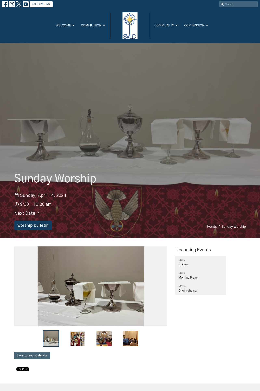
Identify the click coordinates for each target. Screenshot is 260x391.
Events (211, 226)
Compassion (196, 26)
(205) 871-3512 (41, 4)
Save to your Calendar (32, 355)
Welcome (65, 26)
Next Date (27, 213)
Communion (93, 26)
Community (166, 26)
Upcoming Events (193, 250)
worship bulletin (33, 225)
